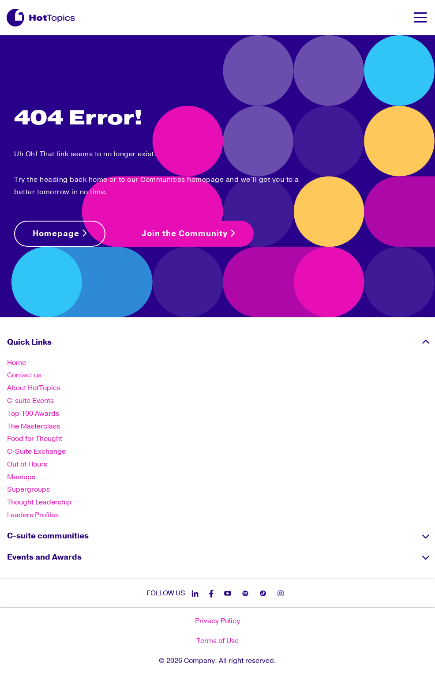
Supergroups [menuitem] (28, 489)
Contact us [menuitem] (24, 375)
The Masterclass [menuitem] (33, 426)
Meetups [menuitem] (21, 477)
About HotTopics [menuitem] (33, 388)
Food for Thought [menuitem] (34, 439)
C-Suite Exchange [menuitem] (36, 451)
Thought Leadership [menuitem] (39, 502)
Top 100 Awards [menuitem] (33, 413)
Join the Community (188, 233)
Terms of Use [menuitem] (217, 641)
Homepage (60, 233)
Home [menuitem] (16, 363)
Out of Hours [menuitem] (27, 464)
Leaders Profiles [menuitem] (33, 515)
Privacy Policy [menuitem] (217, 621)
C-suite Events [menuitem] (30, 401)
